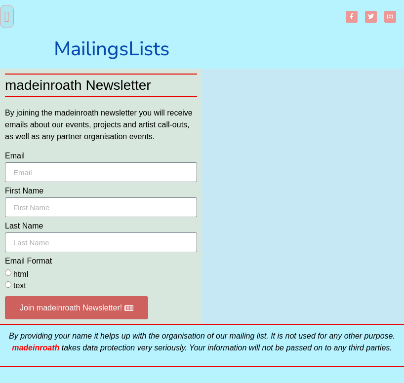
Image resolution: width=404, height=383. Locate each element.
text (19, 286)
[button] (7, 16)
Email (15, 156)
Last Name (24, 226)
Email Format (28, 261)
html (20, 274)
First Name (24, 191)
